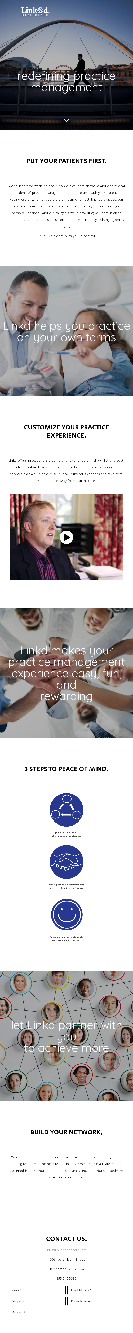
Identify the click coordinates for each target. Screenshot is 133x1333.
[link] (35, 16)
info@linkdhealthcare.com (66, 1250)
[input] (37, 1290)
